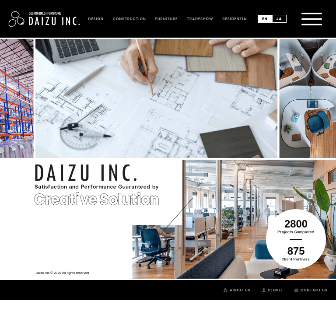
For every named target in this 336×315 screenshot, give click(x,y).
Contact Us (314, 290)
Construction (129, 18)
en (264, 18)
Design (96, 18)
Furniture (166, 18)
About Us (240, 290)
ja (279, 18)
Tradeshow (200, 18)
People (275, 290)
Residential (235, 18)
